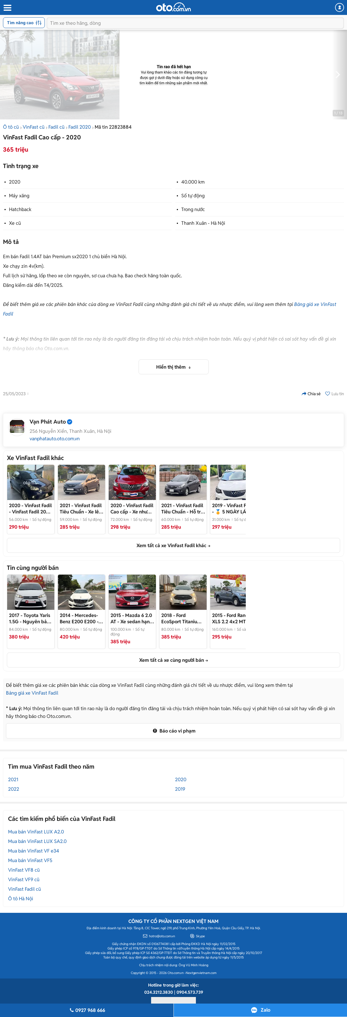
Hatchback (20, 209)
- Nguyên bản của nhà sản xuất (29, 618)
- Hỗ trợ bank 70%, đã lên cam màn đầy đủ (182, 508)
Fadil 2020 (79, 127)
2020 (14, 182)
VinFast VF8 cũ (24, 870)
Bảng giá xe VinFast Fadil (32, 693)
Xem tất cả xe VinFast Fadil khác (171, 545)
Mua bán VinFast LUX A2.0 (36, 832)
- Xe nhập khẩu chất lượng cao (80, 618)
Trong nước (193, 209)
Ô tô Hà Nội (20, 899)
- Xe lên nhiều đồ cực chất (81, 508)
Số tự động (193, 196)
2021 (13, 779)
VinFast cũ (33, 127)
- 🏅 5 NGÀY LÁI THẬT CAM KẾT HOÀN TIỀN (233, 508)
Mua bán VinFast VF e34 (33, 851)
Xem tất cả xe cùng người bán (171, 660)
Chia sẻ (311, 393)
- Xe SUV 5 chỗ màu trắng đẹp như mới (181, 618)
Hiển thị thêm (171, 367)
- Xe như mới (131, 508)
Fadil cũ (56, 127)
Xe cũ (15, 223)
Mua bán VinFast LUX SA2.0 (37, 841)
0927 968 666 (86, 1010)
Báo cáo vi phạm (173, 731)
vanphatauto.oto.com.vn (55, 439)
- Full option (232, 618)
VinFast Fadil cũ (24, 889)
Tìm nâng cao (24, 23)
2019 (180, 789)
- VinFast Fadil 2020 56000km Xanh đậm (30, 508)
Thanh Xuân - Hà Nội (203, 223)
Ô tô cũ (11, 127)
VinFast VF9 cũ (23, 879)
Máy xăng (19, 196)
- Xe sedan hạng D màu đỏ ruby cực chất (131, 618)
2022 (13, 789)
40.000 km (193, 182)
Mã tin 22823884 (113, 127)
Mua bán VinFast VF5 (30, 860)
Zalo (265, 1010)
